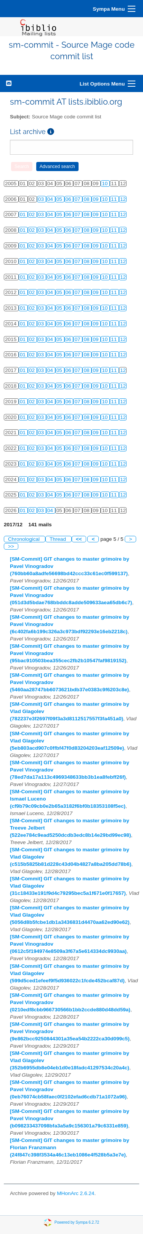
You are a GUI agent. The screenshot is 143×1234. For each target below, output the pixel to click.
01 (23, 214)
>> (11, 546)
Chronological (24, 539)
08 (87, 199)
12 (123, 199)
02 (32, 214)
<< (79, 539)
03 (41, 199)
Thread (58, 539)
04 (51, 199)
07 (78, 199)
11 (114, 199)
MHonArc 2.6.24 (75, 1193)
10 (105, 183)
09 (96, 199)
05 (60, 199)
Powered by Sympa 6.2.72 (77, 1222)
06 (69, 199)
